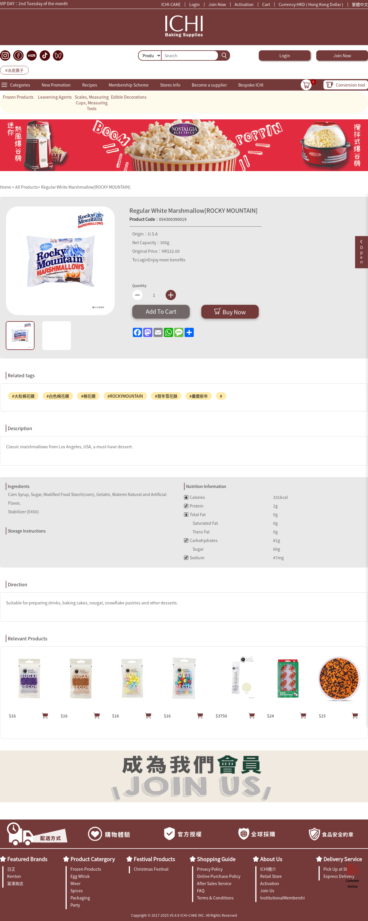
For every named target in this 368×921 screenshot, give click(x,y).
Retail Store (271, 876)
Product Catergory (92, 859)
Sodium (194, 557)
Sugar (194, 549)
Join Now (217, 4)
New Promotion (56, 85)
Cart (266, 4)
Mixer (75, 883)
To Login (140, 260)
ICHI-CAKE (171, 4)
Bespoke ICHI (250, 85)
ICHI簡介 (268, 869)
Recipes (89, 85)
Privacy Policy (210, 869)
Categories (20, 85)
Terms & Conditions (215, 898)
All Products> (27, 187)
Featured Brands (27, 859)
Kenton (14, 876)
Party (75, 905)
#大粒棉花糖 (23, 396)
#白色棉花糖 (58, 396)
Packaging (80, 898)
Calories (194, 497)
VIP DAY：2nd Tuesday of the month (34, 4)
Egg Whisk (80, 876)
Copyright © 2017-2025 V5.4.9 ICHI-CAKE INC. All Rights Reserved (184, 915)
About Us (271, 859)
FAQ (200, 890)
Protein (194, 506)
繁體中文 (360, 4)
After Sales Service (214, 883)
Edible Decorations (129, 97)
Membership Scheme (129, 85)
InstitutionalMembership (282, 898)
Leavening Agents (55, 97)
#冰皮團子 (14, 70)
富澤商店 (15, 883)
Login (194, 4)
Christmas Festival (151, 869)
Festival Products (154, 859)
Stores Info (170, 85)
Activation (244, 4)
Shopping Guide (216, 859)
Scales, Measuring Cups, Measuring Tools (92, 102)
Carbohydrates (201, 540)
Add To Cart (161, 311)
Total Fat (195, 514)
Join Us (267, 890)
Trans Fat (197, 532)
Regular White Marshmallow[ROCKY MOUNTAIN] (86, 187)
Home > (7, 187)
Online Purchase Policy (218, 876)
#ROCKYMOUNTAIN (125, 396)
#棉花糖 (88, 396)
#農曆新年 (198, 396)
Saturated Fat (201, 523)
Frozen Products (18, 97)
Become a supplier (209, 85)
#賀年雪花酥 (166, 396)
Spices (76, 890)
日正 (11, 869)
